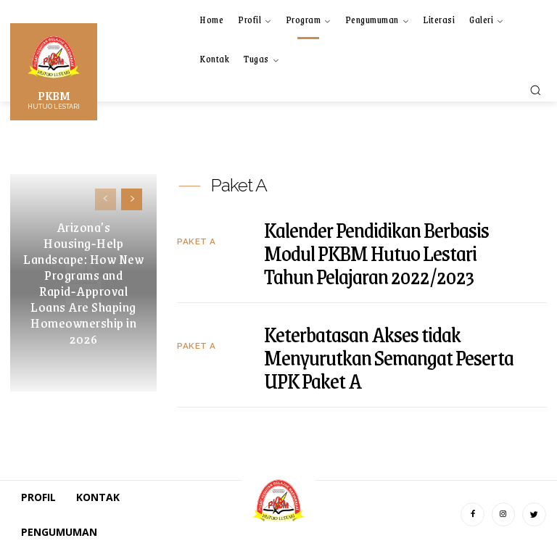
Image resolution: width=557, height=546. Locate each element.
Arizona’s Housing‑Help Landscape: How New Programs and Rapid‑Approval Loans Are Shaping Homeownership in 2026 (83, 282)
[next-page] (131, 199)
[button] (535, 90)
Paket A (195, 239)
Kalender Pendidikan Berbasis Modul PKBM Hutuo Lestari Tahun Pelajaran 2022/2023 (376, 250)
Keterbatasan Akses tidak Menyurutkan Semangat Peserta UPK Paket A (388, 353)
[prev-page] (105, 199)
